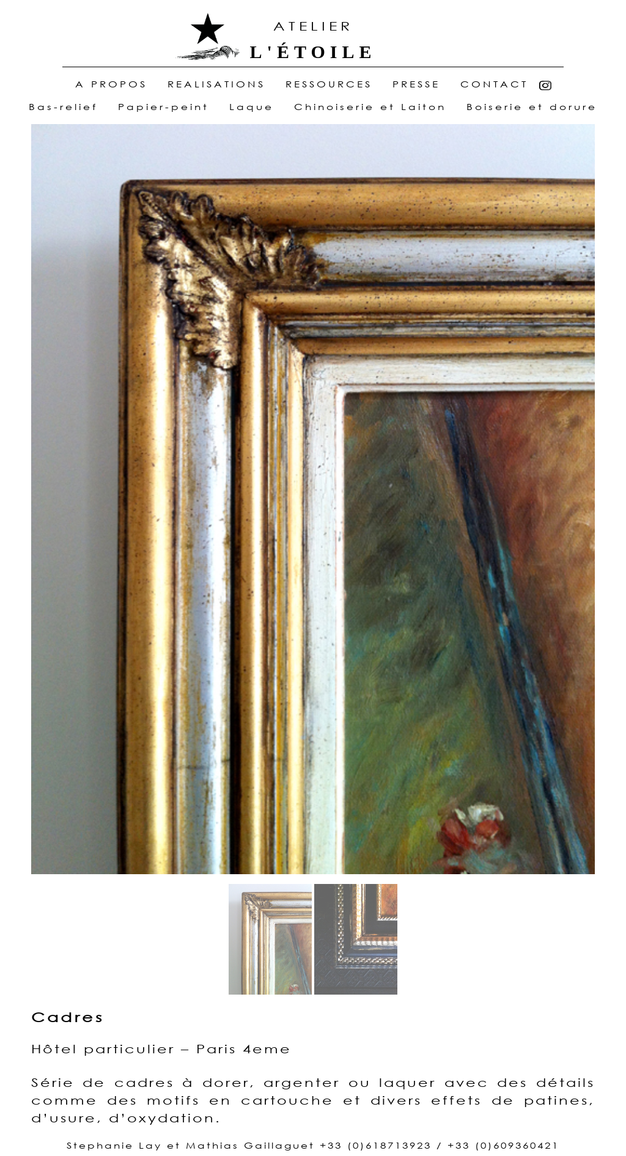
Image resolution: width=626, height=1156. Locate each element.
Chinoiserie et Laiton (370, 106)
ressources (328, 84)
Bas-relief (63, 106)
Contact (494, 84)
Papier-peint (163, 106)
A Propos (114, 84)
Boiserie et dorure (531, 106)
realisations (216, 84)
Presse (416, 84)
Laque (251, 106)
